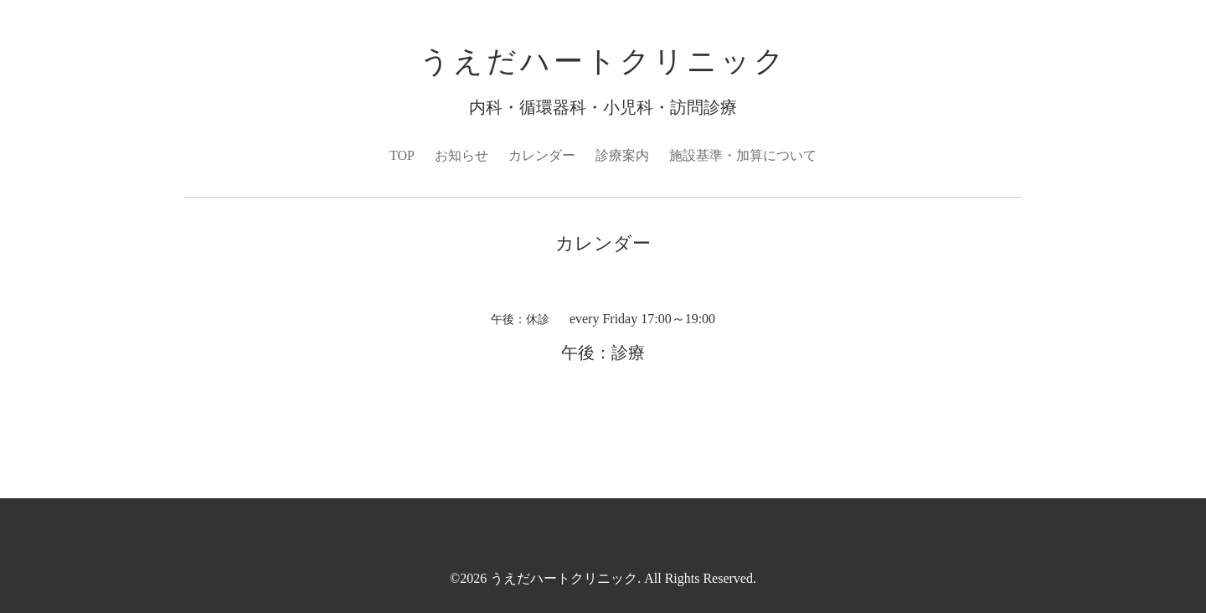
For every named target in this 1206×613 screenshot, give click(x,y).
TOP (402, 155)
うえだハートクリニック (603, 61)
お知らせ (461, 155)
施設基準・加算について (743, 155)
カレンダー (541, 155)
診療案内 (622, 155)
